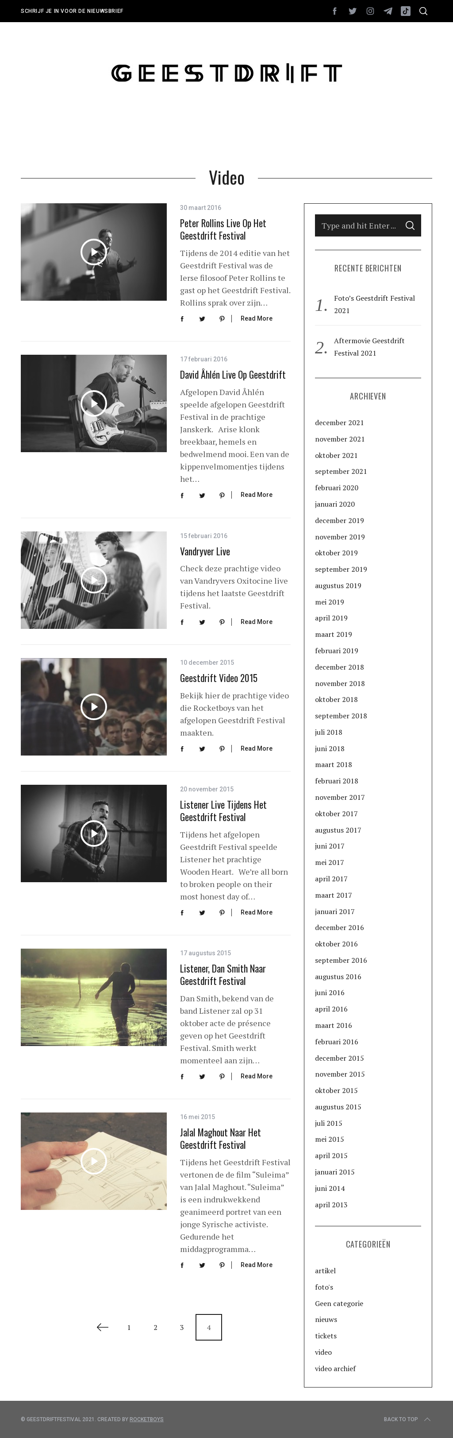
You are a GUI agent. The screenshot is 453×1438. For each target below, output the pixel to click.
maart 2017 (333, 895)
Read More (257, 318)
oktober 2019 (336, 553)
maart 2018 (333, 764)
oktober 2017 (336, 813)
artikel (325, 1270)
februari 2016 (336, 1042)
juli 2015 (328, 1123)
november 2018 (340, 683)
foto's (324, 1287)
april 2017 (331, 879)
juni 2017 (330, 846)
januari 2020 (335, 504)
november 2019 (340, 537)
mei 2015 (329, 1139)
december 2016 (339, 927)
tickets (326, 1336)
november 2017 (340, 797)
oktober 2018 (336, 699)
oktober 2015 (336, 1090)
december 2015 (339, 1058)
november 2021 (340, 439)
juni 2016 (330, 992)
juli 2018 (328, 732)
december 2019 (339, 520)
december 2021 (339, 422)
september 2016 (341, 960)
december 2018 (339, 667)
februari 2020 (336, 487)
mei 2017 (329, 862)
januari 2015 (335, 1172)
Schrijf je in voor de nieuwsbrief (72, 11)
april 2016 (331, 1009)
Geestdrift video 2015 (218, 678)
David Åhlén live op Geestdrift (233, 374)
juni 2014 (330, 1188)
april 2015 (331, 1155)
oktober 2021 (336, 455)
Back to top (408, 1419)
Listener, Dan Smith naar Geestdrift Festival (223, 974)
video (323, 1352)
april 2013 (331, 1204)
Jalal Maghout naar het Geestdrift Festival (220, 1138)
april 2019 (331, 618)
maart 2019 (333, 634)
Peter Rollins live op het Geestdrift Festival (223, 229)
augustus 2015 (338, 1107)
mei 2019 (329, 602)
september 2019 (341, 569)
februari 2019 (336, 650)
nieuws (326, 1319)
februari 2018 (336, 781)
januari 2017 (335, 911)
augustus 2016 (338, 976)
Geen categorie (339, 1303)
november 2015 (340, 1074)
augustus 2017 (338, 830)
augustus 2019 (338, 585)
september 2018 (341, 716)
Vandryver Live (205, 551)
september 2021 (341, 471)
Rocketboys (147, 1419)
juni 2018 (330, 748)
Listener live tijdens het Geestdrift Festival (223, 811)
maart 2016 (333, 1025)
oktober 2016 (336, 944)
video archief (335, 1368)
